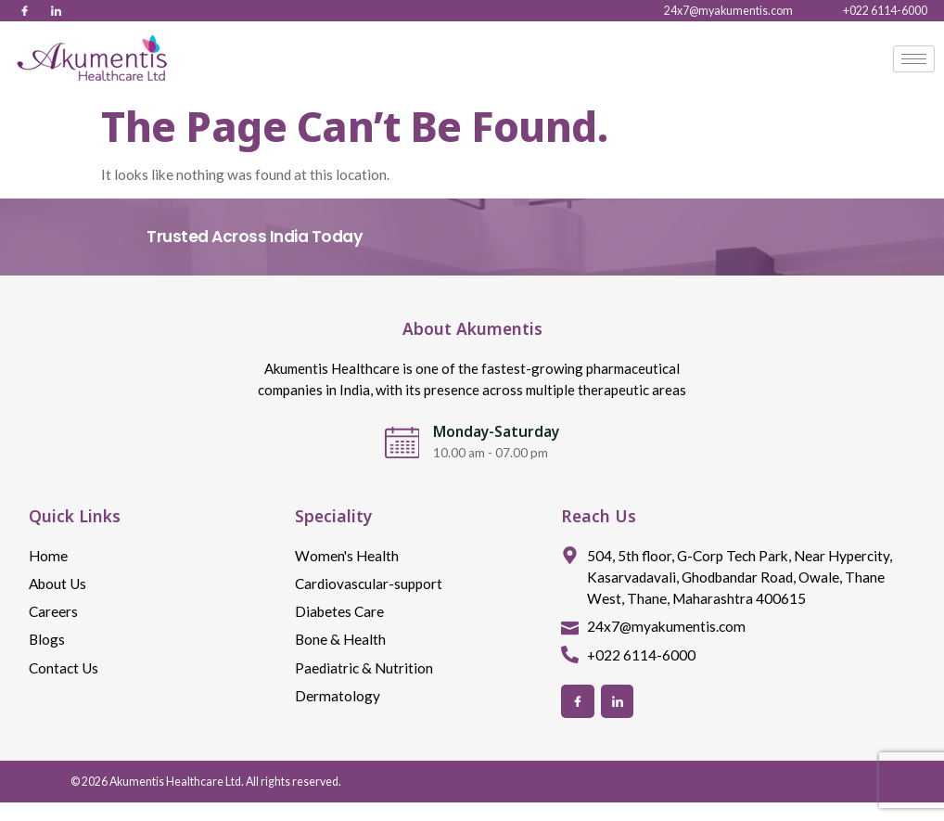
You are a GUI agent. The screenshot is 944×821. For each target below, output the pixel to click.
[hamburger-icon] (914, 58)
